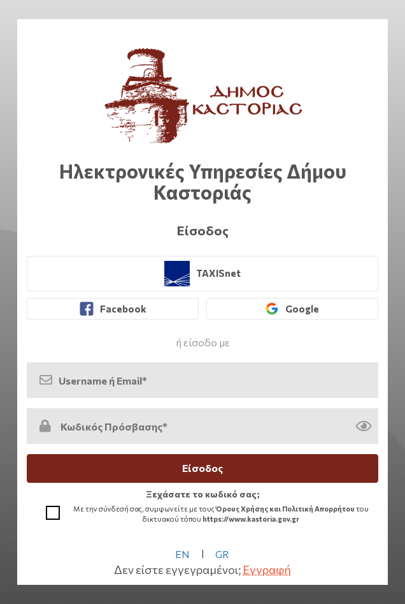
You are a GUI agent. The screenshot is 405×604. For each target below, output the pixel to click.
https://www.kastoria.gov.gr (250, 519)
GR (222, 554)
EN (182, 554)
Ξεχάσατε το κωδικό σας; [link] (203, 494)
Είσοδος (202, 468)
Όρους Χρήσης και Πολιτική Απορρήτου (285, 509)
